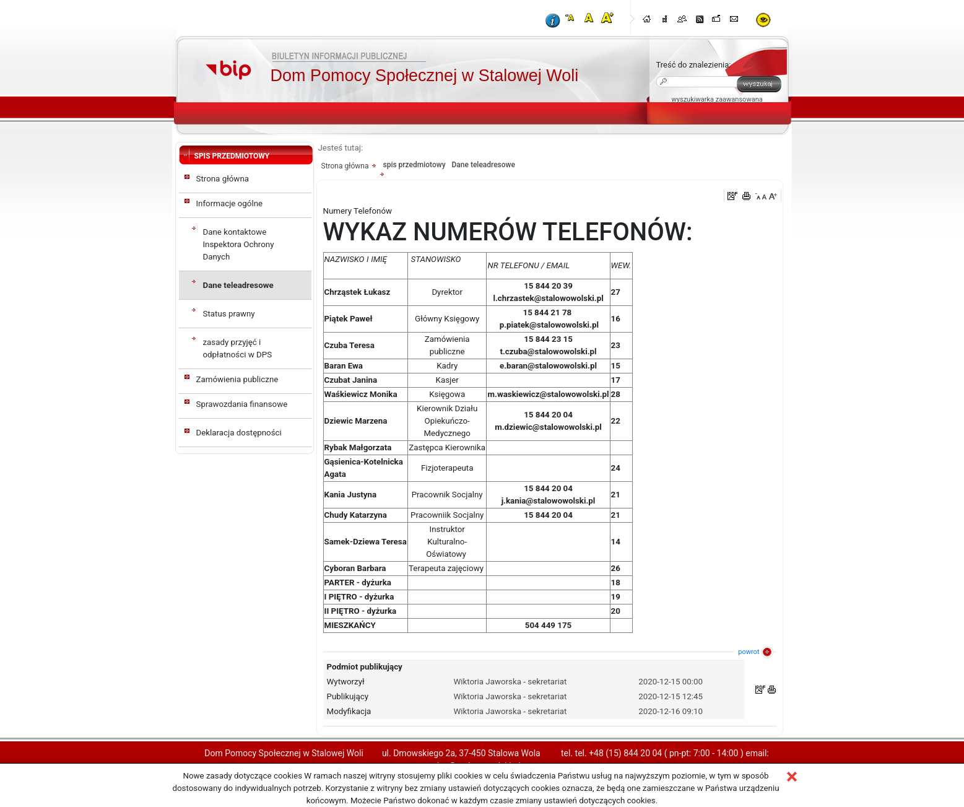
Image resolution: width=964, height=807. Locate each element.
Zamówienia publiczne (237, 379)
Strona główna (223, 178)
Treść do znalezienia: (693, 64)
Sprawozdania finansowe (242, 404)
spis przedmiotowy (414, 164)
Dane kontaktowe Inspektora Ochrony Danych (238, 244)
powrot (748, 652)
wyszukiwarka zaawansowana (717, 99)
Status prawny (229, 313)
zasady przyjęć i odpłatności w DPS (237, 348)
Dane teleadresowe (238, 285)
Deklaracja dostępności (239, 432)
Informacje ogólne (229, 203)
